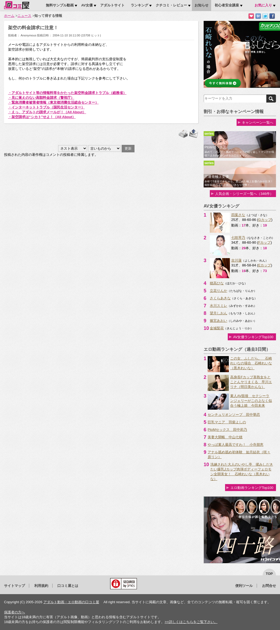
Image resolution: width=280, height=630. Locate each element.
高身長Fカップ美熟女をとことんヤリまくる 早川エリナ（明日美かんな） (251, 382)
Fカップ (264, 242)
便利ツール (244, 586)
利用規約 (41, 586)
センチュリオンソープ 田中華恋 (234, 415)
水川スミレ (218, 306)
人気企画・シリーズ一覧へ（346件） (244, 194)
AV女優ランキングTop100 (253, 337)
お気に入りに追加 (251, 16)
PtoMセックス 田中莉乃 (227, 430)
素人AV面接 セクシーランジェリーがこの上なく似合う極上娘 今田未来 (251, 401)
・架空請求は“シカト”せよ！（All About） (42, 117)
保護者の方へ (14, 612)
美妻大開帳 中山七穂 (225, 437)
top (269, 574)
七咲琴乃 (238, 238)
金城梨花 (217, 328)
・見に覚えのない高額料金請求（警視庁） (41, 98)
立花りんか (218, 291)
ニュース (24, 16)
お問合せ (269, 586)
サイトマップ (14, 586)
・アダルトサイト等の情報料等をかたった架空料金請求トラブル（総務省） (67, 93)
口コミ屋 (16, 5)
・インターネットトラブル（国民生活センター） (46, 107)
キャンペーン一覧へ (257, 122)
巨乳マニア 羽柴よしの (227, 422)
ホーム (9, 16)
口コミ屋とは (67, 586)
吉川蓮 (236, 260)
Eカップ (264, 265)
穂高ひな (217, 283)
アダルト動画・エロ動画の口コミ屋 (71, 602)
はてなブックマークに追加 (258, 16)
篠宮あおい (218, 321)
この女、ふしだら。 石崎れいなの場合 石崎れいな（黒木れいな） (251, 363)
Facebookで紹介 (272, 16)
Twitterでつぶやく (265, 16)
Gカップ (264, 220)
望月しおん (218, 313)
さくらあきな (220, 298)
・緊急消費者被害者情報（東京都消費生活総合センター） (53, 102)
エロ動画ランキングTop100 (251, 488)
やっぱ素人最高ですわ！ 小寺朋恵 (235, 445)
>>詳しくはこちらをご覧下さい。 (191, 622)
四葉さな (238, 215)
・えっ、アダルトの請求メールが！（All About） (47, 112)
